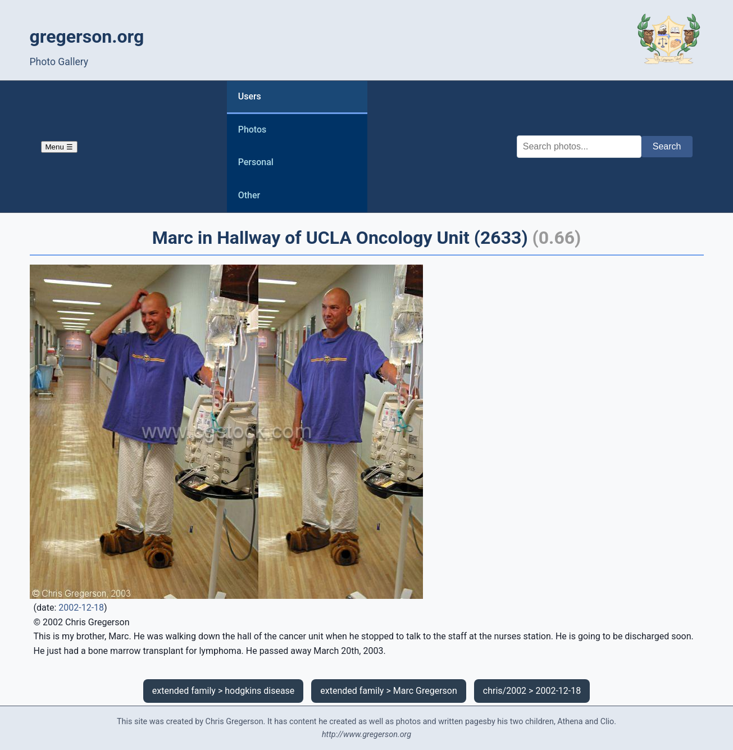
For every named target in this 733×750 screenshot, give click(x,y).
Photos (252, 129)
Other (249, 195)
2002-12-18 (81, 607)
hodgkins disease (259, 690)
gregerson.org (87, 36)
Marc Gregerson (425, 690)
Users (249, 96)
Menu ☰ (59, 147)
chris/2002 (504, 690)
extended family (184, 690)
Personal (256, 162)
